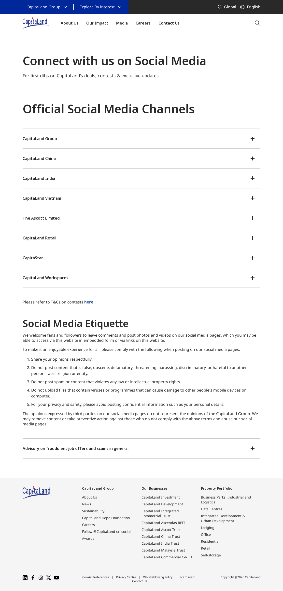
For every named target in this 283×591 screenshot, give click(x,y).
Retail (205, 548)
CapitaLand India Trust (160, 543)
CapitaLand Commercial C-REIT (167, 557)
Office (206, 534)
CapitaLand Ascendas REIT (163, 522)
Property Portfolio (216, 488)
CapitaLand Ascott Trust (161, 529)
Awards (88, 538)
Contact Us (139, 581)
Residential (210, 541)
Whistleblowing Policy (157, 577)
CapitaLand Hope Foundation (106, 517)
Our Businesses (154, 488)
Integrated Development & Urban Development (223, 518)
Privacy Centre (126, 577)
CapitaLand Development (162, 504)
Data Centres (211, 509)
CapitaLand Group (98, 488)
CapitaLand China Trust (161, 536)
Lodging (207, 527)
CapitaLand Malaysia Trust (163, 550)
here (88, 302)
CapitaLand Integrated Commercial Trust (160, 513)
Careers (88, 524)
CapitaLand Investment (161, 497)
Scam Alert (187, 577)
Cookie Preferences (95, 577)
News (86, 504)
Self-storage (211, 555)
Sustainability (93, 511)
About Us (89, 497)
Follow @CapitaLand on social (106, 531)
